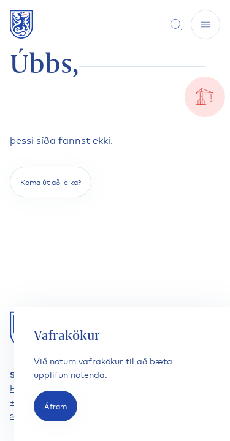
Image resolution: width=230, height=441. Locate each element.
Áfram (55, 406)
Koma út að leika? (50, 181)
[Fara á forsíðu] (21, 24)
